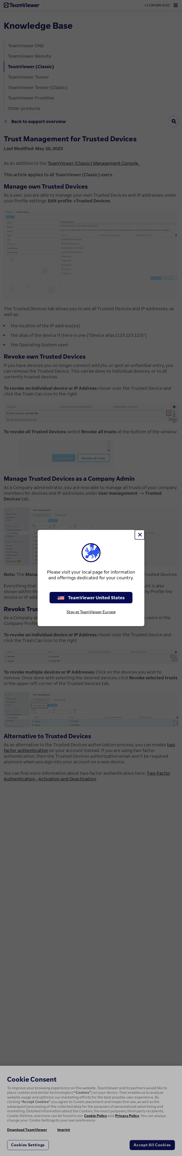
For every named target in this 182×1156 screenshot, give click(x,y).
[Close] (139, 534)
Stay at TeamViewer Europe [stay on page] (91, 611)
